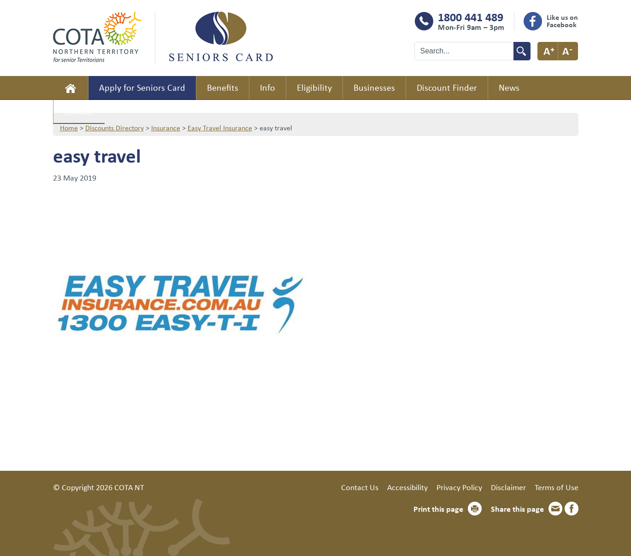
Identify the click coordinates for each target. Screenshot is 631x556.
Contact (79, 111)
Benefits (222, 87)
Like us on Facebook (562, 20)
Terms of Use (556, 486)
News (509, 87)
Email (555, 508)
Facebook (571, 508)
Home (70, 88)
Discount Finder (447, 87)
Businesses (374, 87)
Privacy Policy (459, 486)
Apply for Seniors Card (142, 87)
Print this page (438, 508)
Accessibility (407, 486)
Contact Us (359, 486)
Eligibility (314, 87)
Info (267, 87)
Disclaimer (508, 486)
